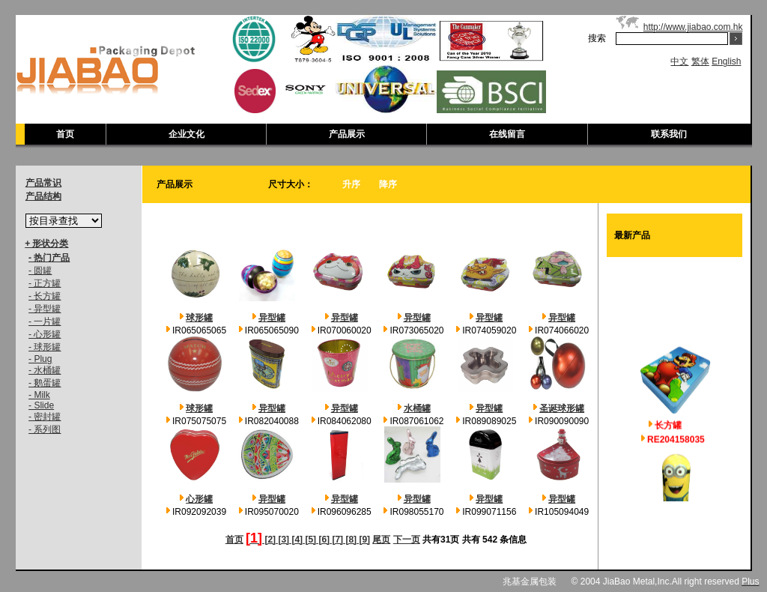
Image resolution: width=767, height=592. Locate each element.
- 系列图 (44, 429)
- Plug (40, 359)
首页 (65, 134)
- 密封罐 (44, 416)
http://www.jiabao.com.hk (693, 27)
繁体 (700, 61)
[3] (282, 539)
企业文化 (186, 134)
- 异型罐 (44, 308)
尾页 (381, 539)
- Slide (41, 405)
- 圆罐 (40, 270)
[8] (350, 539)
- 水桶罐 (44, 370)
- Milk (39, 395)
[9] (363, 539)
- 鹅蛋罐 (44, 383)
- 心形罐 (44, 334)
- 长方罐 (44, 296)
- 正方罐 (44, 283)
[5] (309, 539)
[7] (336, 539)
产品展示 (347, 134)
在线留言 (507, 134)
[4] (296, 539)
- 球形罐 (44, 347)
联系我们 (669, 134)
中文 (679, 61)
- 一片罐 (44, 321)
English (726, 61)
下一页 (406, 539)
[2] (269, 539)
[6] (323, 539)
